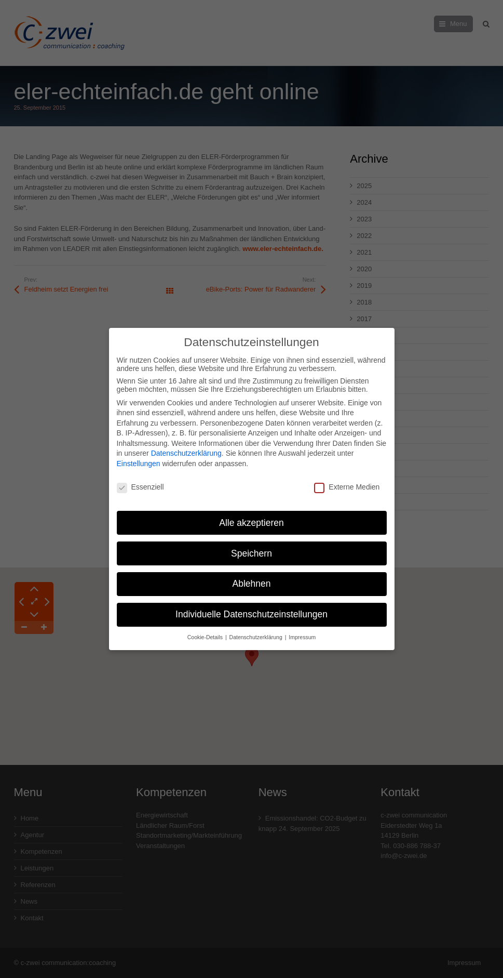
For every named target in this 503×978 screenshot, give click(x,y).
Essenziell (140, 480)
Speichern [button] (251, 546)
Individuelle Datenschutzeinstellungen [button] (251, 608)
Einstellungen (138, 457)
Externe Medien (346, 480)
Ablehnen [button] (252, 577)
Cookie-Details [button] (205, 631)
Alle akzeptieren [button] (251, 516)
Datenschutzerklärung (186, 447)
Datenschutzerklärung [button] (256, 631)
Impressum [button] (302, 631)
